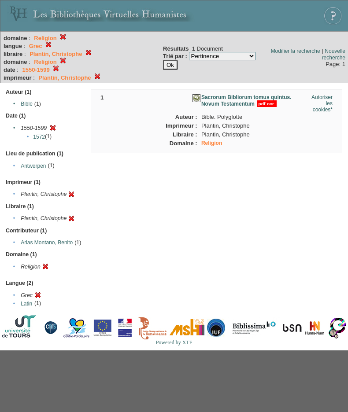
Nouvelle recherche (333, 54)
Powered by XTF (174, 342)
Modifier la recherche (295, 51)
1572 (39, 137)
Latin (26, 304)
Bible (27, 104)
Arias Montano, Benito (47, 242)
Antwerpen (33, 166)
